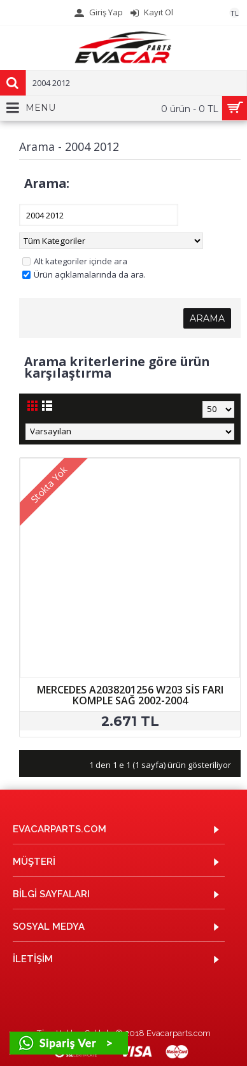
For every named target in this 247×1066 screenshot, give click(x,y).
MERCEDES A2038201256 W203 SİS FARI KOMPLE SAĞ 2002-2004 (130, 695)
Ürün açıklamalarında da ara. (84, 274)
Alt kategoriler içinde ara (74, 261)
